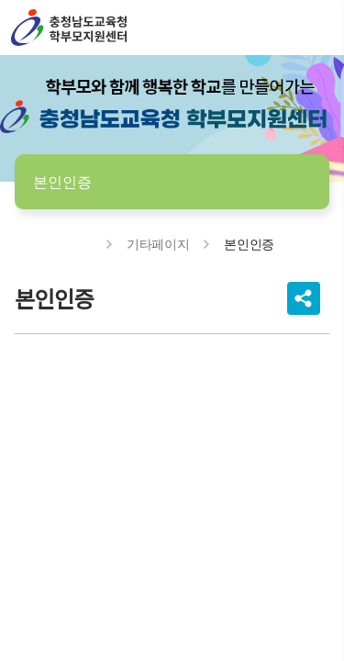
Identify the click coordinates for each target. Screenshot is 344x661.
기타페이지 (158, 243)
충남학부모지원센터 (69, 27)
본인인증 (62, 182)
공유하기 (303, 298)
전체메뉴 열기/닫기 (314, 27)
